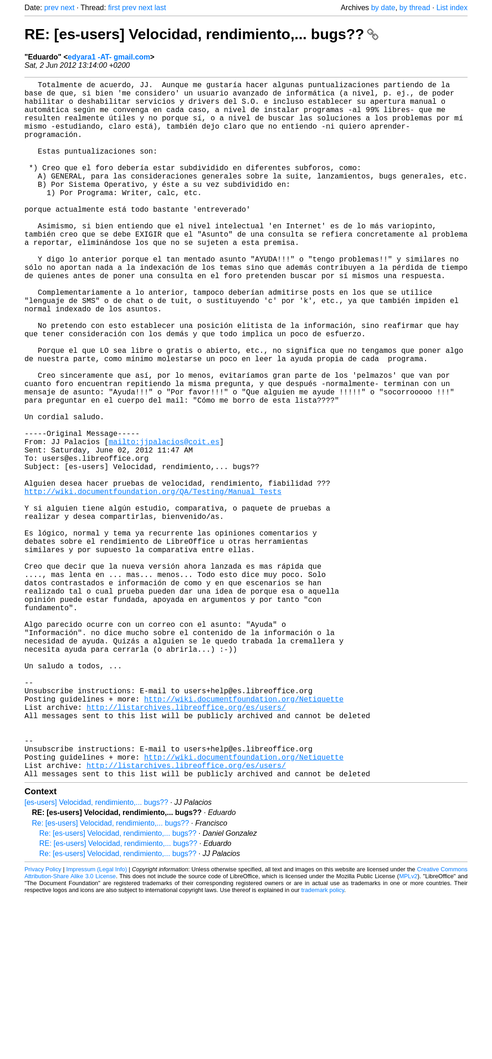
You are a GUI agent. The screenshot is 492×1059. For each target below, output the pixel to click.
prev (51, 8)
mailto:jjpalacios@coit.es (163, 523)
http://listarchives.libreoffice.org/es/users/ (186, 847)
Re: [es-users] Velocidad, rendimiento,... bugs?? (110, 978)
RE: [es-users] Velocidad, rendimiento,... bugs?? (201, 34)
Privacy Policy (42, 1024)
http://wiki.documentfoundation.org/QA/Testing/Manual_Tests (153, 583)
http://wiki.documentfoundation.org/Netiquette (243, 837)
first (114, 8)
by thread (414, 8)
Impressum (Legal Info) (96, 1024)
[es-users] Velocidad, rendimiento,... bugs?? (96, 957)
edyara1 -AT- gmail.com (109, 57)
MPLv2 (408, 1031)
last (160, 8)
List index (452, 8)
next (67, 8)
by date (383, 8)
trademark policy (322, 1044)
